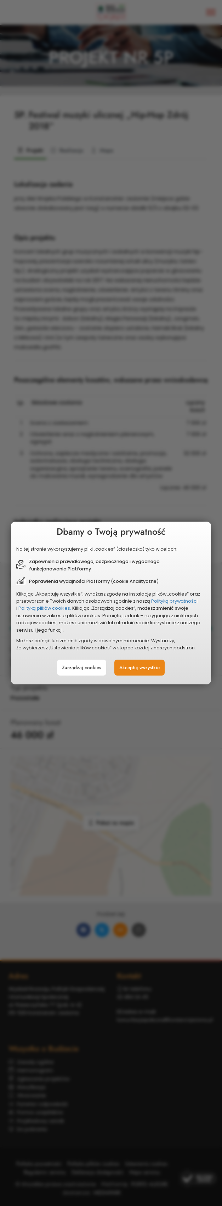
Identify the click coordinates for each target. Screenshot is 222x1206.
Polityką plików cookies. (44, 608)
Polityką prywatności (174, 601)
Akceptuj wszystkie (139, 667)
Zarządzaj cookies (81, 667)
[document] (111, 603)
